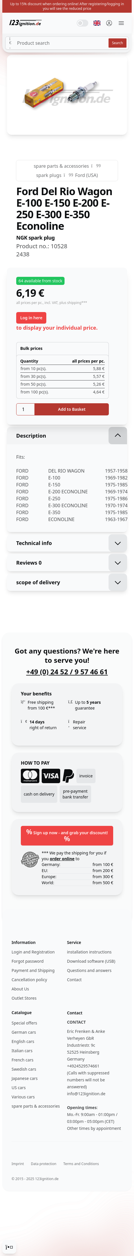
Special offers (24, 1023)
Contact (74, 979)
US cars (19, 1087)
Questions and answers (89, 970)
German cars (24, 1032)
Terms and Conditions (81, 1163)
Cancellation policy (29, 979)
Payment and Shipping (33, 970)
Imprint (18, 1163)
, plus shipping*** (72, 302)
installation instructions (89, 952)
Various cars (23, 1097)
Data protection (43, 1163)
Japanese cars (25, 1078)
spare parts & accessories (61, 166)
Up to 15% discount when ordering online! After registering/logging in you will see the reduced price (67, 6)
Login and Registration (33, 952)
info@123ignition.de (86, 1093)
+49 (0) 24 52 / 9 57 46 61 (67, 671)
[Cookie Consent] (9, 1247)
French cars (22, 1060)
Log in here (31, 317)
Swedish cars (24, 1069)
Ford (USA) (86, 175)
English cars (23, 1041)
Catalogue (22, 1012)
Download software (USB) (91, 961)
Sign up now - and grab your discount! (67, 835)
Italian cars (22, 1050)
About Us (20, 989)
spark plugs (48, 175)
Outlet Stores (24, 998)
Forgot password (28, 961)
